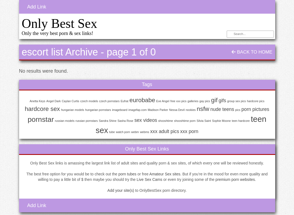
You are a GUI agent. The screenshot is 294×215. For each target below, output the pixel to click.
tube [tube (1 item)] (112, 132)
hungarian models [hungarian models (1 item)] (72, 109)
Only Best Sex (59, 23)
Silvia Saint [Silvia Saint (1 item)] (204, 120)
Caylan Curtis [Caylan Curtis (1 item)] (70, 101)
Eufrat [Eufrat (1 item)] (124, 101)
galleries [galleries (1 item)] (192, 101)
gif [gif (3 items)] (214, 100)
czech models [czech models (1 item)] (89, 101)
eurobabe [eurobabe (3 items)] (142, 100)
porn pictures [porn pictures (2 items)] (255, 109)
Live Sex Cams (149, 179)
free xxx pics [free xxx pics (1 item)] (178, 101)
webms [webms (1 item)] (144, 132)
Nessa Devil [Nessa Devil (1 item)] (177, 109)
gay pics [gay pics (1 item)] (204, 101)
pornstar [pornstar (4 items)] (41, 119)
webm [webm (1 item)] (135, 132)
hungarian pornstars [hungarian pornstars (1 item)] (98, 109)
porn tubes (127, 174)
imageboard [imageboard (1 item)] (119, 109)
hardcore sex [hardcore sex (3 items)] (42, 108)
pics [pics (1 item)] (237, 109)
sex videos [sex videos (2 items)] (145, 120)
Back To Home (252, 52)
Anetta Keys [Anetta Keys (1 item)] (37, 101)
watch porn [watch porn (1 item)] (123, 132)
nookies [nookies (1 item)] (191, 109)
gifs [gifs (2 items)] (222, 100)
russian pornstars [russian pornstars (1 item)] (86, 120)
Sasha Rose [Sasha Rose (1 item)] (125, 120)
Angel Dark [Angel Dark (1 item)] (53, 101)
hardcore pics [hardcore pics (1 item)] (255, 101)
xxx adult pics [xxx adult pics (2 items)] (164, 131)
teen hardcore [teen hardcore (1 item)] (241, 120)
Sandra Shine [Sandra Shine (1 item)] (108, 120)
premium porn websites (235, 179)
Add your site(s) (120, 190)
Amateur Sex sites (164, 174)
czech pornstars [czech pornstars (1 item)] (109, 101)
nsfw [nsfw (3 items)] (203, 108)
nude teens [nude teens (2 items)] (222, 109)
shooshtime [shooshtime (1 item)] (165, 120)
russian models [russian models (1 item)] (65, 120)
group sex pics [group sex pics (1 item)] (236, 101)
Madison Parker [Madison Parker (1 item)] (158, 109)
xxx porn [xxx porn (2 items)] (189, 131)
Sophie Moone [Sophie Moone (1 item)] (221, 120)
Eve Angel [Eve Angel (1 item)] (162, 101)
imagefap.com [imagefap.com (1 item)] (137, 109)
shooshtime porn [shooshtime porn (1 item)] (185, 120)
